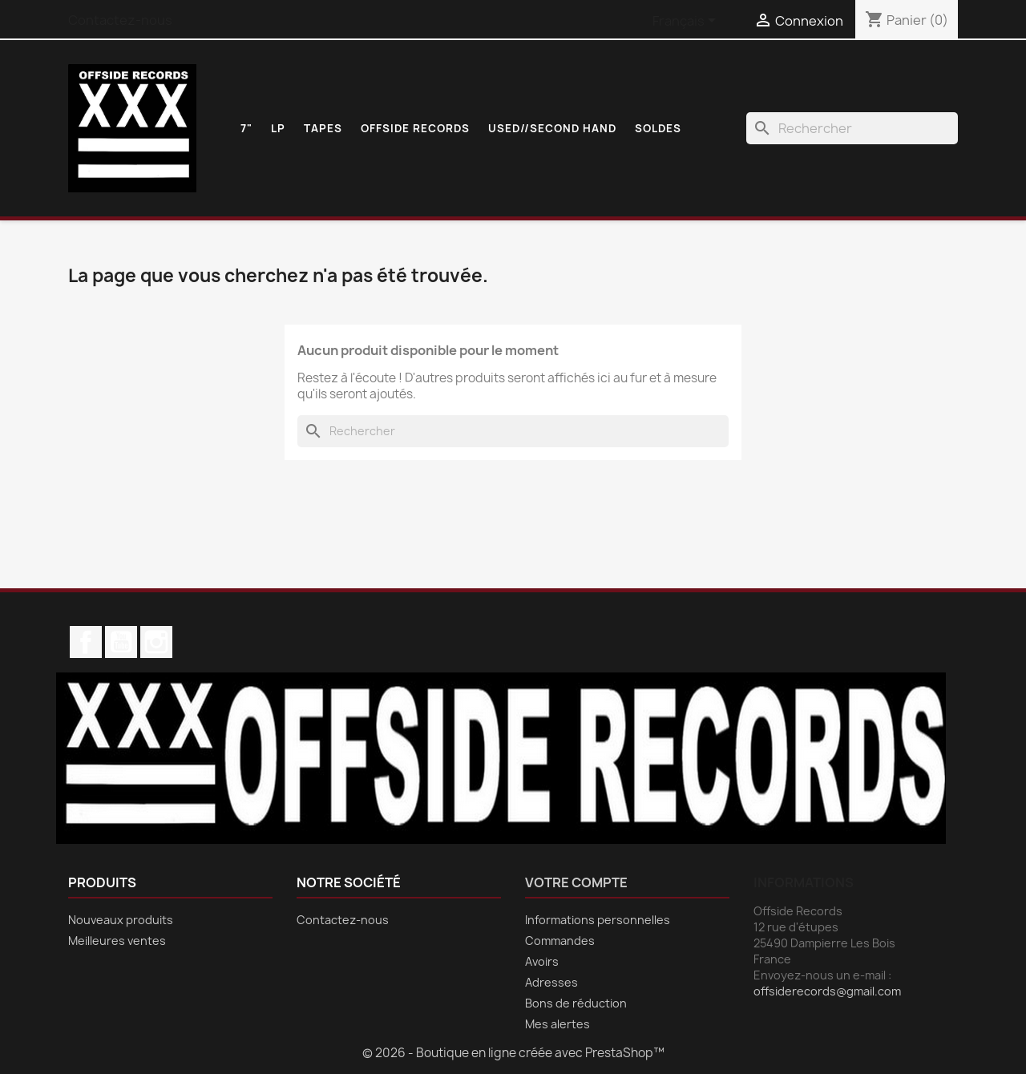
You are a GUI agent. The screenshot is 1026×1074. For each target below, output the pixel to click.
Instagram (156, 642)
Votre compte (576, 882)
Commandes (560, 940)
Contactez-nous (120, 20)
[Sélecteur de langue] (686, 21)
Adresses (551, 982)
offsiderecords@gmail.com (827, 991)
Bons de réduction (576, 1003)
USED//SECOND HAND (552, 128)
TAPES (323, 128)
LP (278, 128)
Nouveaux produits (120, 919)
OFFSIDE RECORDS (415, 128)
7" (246, 128)
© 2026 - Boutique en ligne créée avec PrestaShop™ (513, 1052)
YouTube (121, 642)
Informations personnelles (597, 919)
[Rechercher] (852, 128)
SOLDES (658, 128)
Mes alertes (557, 1024)
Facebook (86, 642)
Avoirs (542, 961)
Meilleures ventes (117, 940)
